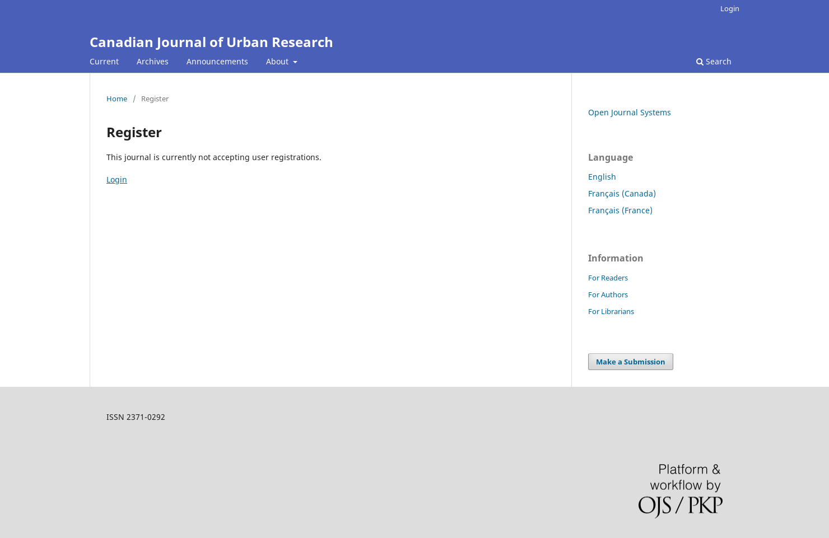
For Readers (608, 278)
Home (116, 98)
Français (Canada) (622, 193)
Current (104, 61)
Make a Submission (630, 362)
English (602, 176)
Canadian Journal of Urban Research (211, 41)
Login (729, 8)
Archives (153, 61)
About (278, 61)
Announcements (217, 61)
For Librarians (611, 311)
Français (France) (620, 210)
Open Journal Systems (629, 112)
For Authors (608, 294)
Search (714, 61)
